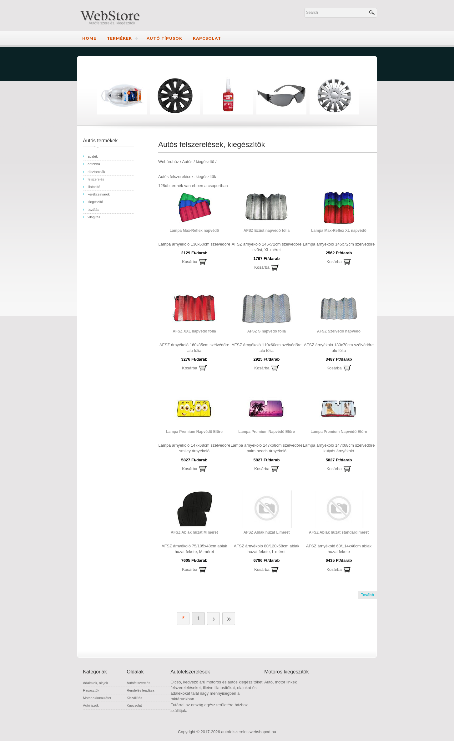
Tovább (367, 595)
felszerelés (96, 179)
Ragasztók (91, 690)
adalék (93, 156)
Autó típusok (164, 38)
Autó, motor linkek (280, 682)
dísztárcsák (96, 172)
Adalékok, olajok (95, 683)
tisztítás (93, 209)
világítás (94, 217)
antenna (94, 164)
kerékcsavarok (99, 194)
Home (89, 38)
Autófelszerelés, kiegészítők (112, 23)
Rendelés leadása (140, 690)
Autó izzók (91, 705)
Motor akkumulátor (97, 698)
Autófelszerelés (138, 683)
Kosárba (189, 261)
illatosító (94, 187)
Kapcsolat (207, 38)
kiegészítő (95, 202)
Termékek (119, 38)
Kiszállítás (134, 698)
